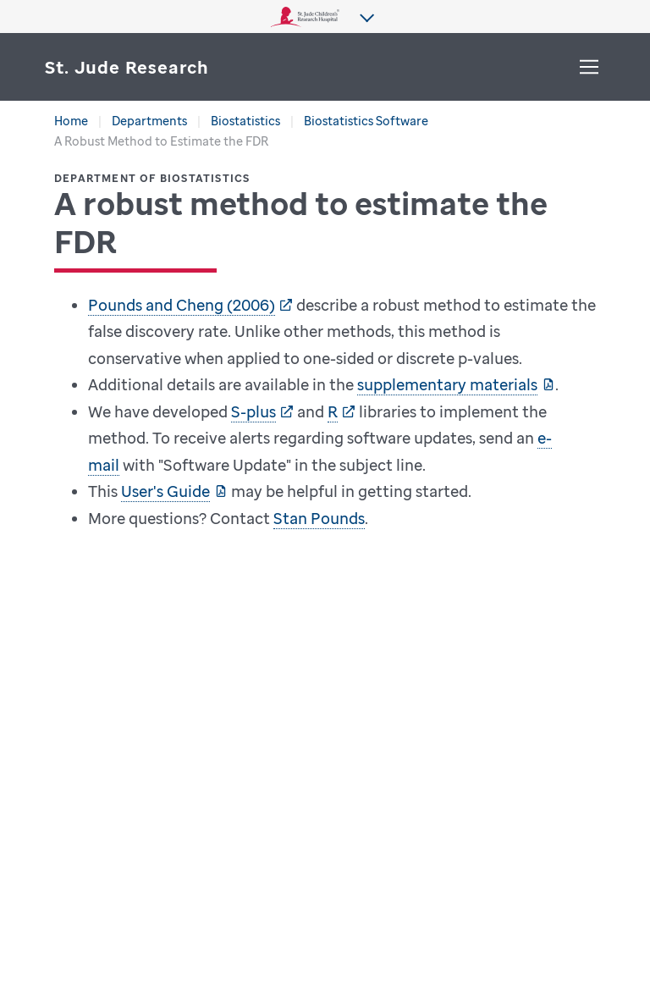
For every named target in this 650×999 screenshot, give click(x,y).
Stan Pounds (319, 518)
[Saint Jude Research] (127, 67)
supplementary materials (447, 384)
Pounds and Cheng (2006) (181, 305)
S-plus (253, 411)
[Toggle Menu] (589, 67)
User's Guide (165, 491)
